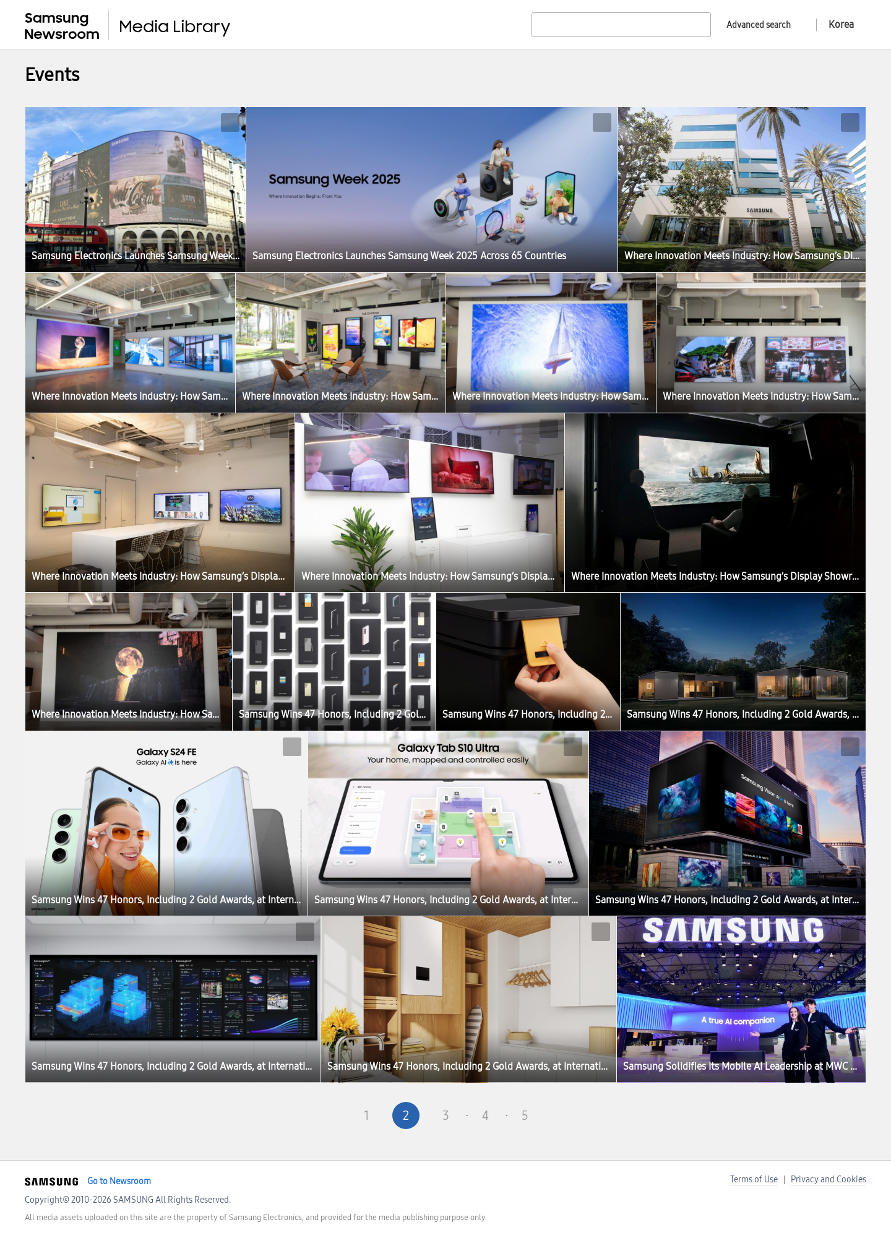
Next (564, 1115)
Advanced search (758, 25)
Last (604, 1115)
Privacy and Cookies (828, 1179)
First (287, 1115)
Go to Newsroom (119, 1181)
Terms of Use (754, 1179)
